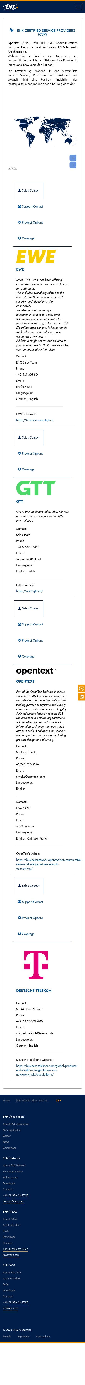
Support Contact (30, 206)
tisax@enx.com (11, 1255)
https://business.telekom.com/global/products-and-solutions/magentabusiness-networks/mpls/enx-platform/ (46, 1070)
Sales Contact (28, 190)
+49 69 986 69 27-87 (15, 1302)
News (6, 1142)
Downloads (9, 1183)
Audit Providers (11, 1278)
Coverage (26, 238)
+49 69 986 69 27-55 (15, 1195)
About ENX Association (16, 1124)
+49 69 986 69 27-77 (15, 1249)
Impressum (23, 1336)
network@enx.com (13, 1201)
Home (6, 1100)
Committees (9, 1148)
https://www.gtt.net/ (29, 591)
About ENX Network (14, 1165)
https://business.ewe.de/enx (34, 420)
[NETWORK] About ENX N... (32, 1100)
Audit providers (11, 1225)
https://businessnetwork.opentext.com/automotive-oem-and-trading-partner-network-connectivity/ (48, 864)
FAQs (6, 1231)
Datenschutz (43, 1336)
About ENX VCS (12, 1272)
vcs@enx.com (10, 1308)
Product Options (30, 222)
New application (12, 1130)
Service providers (13, 1171)
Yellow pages (10, 1177)
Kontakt (7, 1336)
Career (7, 1136)
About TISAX (10, 1219)
